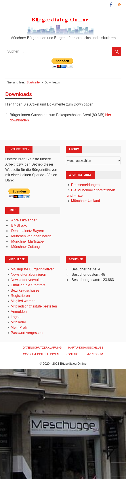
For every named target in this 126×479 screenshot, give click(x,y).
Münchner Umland (85, 201)
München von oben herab (31, 236)
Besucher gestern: (86, 274)
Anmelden (19, 311)
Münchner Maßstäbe (27, 241)
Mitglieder (18, 322)
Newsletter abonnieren (28, 274)
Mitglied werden (23, 301)
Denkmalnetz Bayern (27, 231)
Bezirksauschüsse (25, 290)
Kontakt (72, 354)
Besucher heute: (85, 269)
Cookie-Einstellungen (41, 354)
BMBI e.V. (19, 225)
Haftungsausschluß (85, 347)
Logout (16, 317)
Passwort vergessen (27, 333)
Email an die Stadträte (28, 285)
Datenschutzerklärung (42, 347)
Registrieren (20, 296)
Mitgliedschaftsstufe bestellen (34, 306)
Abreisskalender (24, 220)
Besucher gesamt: (86, 280)
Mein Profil (19, 327)
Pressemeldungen (85, 185)
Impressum (94, 354)
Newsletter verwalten (27, 280)
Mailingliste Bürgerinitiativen (33, 269)
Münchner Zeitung (25, 247)
